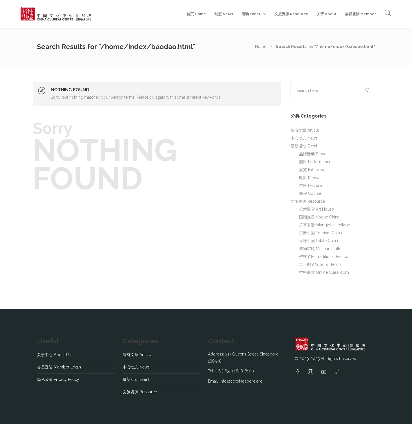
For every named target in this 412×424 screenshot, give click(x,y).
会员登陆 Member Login (59, 367)
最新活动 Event (304, 146)
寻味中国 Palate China (318, 240)
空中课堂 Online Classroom (324, 272)
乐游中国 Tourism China (320, 233)
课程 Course (310, 193)
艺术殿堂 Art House (316, 209)
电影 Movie (309, 177)
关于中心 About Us (54, 354)
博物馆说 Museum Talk (319, 248)
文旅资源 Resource (291, 14)
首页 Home (196, 14)
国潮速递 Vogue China (319, 217)
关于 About (326, 14)
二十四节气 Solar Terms (320, 264)
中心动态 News (304, 138)
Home (260, 46)
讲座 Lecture (310, 185)
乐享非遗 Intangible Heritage (324, 225)
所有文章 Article (305, 130)
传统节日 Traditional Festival (324, 256)
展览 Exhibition (312, 169)
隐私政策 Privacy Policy (58, 379)
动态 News (223, 14)
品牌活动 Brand (313, 154)
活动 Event (251, 14)
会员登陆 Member (360, 14)
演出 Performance (315, 162)
